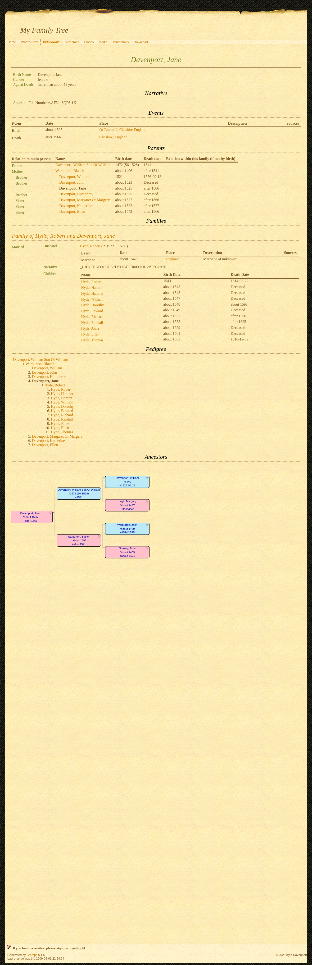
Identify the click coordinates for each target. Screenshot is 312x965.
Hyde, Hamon (92, 287)
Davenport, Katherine (75, 206)
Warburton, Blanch (69, 171)
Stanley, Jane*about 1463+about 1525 (127, 552)
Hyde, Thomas (92, 340)
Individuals (51, 42)
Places (89, 42)
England (172, 259)
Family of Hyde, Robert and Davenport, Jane (63, 236)
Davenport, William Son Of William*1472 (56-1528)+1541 (79, 493)
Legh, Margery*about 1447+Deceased (127, 505)
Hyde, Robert (90, 246)
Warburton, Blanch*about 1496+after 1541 (79, 540)
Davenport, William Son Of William (82, 165)
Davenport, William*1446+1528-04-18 (127, 481)
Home (12, 42)
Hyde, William (92, 299)
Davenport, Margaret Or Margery (84, 200)
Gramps (32, 955)
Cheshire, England (113, 137)
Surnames (72, 42)
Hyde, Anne (90, 328)
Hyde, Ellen (90, 334)
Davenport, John (71, 182)
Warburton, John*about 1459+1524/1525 (127, 528)
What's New (29, 42)
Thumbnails (121, 42)
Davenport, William (74, 177)
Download (141, 42)
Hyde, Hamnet (92, 293)
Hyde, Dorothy (92, 305)
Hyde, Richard (92, 317)
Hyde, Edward (92, 311)
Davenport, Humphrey (76, 194)
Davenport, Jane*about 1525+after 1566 (30, 517)
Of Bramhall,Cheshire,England (122, 130)
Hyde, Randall (92, 323)
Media (103, 42)
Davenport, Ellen (72, 211)
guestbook (76, 948)
